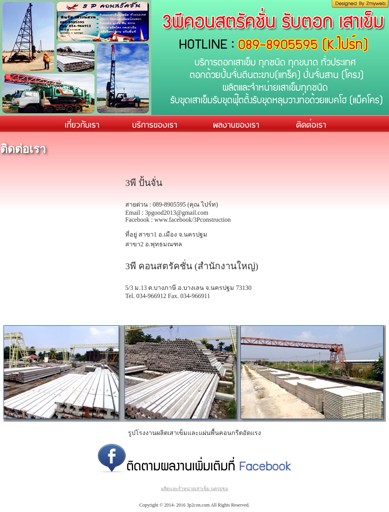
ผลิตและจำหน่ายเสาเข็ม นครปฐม (194, 488)
